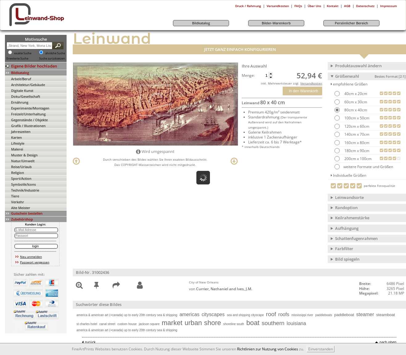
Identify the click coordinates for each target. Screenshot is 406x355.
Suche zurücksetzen (52, 58)
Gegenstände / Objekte (29, 120)
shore (212, 323)
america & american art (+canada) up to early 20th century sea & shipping (126, 315)
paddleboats (323, 315)
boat (253, 323)
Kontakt (332, 6)
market (172, 323)
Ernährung (19, 102)
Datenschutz (365, 6)
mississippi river (302, 315)
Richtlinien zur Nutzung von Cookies (267, 349)
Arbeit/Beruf (21, 78)
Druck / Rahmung (248, 6)
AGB (347, 6)
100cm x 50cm (356, 118)
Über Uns (314, 6)
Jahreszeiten (21, 131)
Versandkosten (278, 6)
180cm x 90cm (356, 150)
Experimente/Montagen (30, 108)
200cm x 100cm (357, 158)
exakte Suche (22, 53)
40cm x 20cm (355, 93)
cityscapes (213, 314)
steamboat (385, 314)
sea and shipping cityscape (245, 315)
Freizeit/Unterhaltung (28, 114)
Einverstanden (320, 349)
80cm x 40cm (355, 110)
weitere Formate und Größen (363, 166)
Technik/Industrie (25, 190)
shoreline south (233, 324)
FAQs (298, 6)
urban (193, 323)
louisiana (296, 323)
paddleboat (344, 314)
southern (273, 323)
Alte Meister (20, 207)
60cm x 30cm (355, 102)
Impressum (388, 6)
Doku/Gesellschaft (25, 96)
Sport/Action (21, 178)
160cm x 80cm (356, 142)
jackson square (149, 324)
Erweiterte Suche (17, 58)
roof (271, 314)
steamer (365, 314)
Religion (17, 172)
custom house (127, 324)
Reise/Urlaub (21, 166)
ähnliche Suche (55, 53)
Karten (16, 137)
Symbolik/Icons (23, 184)
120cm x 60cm (356, 126)
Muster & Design (24, 155)
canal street (107, 324)
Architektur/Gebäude (28, 84)
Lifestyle (17, 143)
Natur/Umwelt (23, 161)
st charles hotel (86, 324)
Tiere (15, 196)
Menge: (248, 75)
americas (189, 314)
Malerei (17, 149)
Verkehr (17, 202)
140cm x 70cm (356, 134)
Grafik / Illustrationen (28, 125)
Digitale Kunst (22, 90)
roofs (283, 314)
